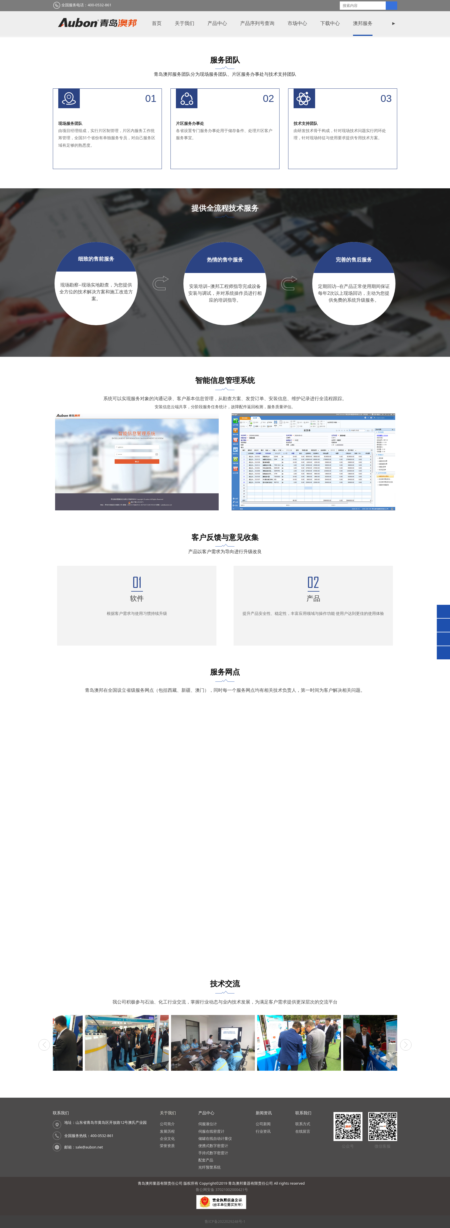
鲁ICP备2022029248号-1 (225, 1221)
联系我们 (269, 23)
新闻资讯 (204, 23)
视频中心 (237, 23)
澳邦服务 (171, 23)
